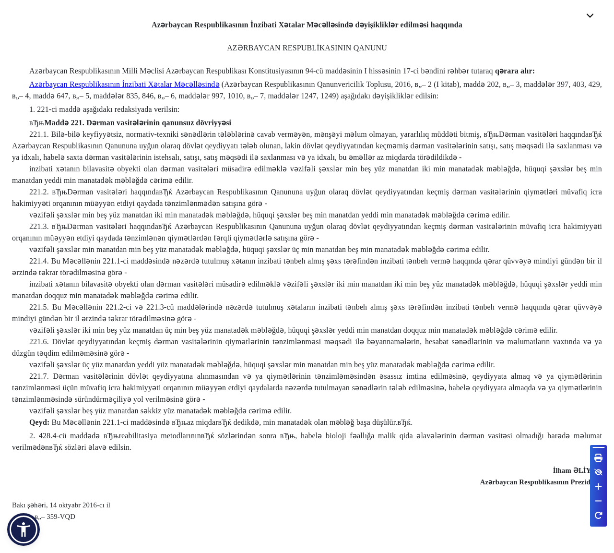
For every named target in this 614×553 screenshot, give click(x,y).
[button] (23, 529)
